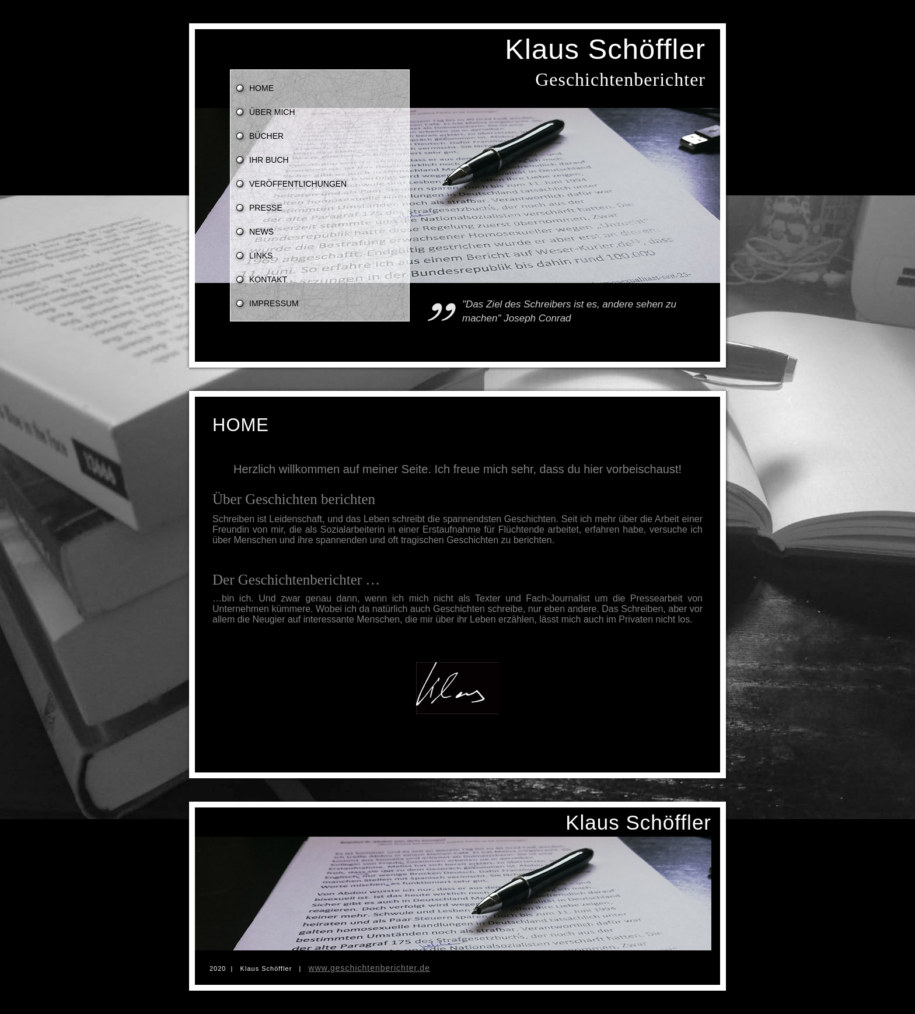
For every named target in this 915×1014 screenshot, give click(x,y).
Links (261, 255)
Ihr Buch (269, 160)
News (261, 231)
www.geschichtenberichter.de (369, 968)
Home (261, 88)
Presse (265, 207)
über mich (272, 112)
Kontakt (268, 279)
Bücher (266, 136)
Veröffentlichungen (298, 183)
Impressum (274, 303)
